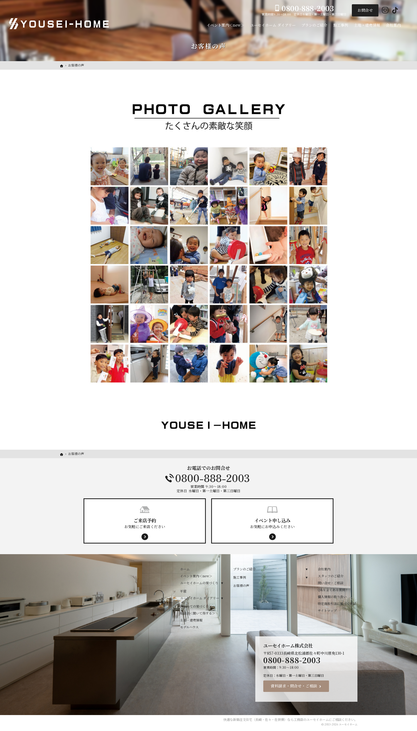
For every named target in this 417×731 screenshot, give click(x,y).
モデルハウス (189, 627)
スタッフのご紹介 (330, 576)
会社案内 (324, 569)
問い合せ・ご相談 (330, 582)
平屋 (183, 591)
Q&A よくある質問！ (333, 589)
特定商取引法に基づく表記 (337, 603)
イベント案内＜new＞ (196, 576)
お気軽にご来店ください (144, 523)
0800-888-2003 (208, 478)
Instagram (385, 10)
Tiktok (395, 10)
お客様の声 (241, 585)
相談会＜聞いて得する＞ (197, 613)
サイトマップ (327, 610)
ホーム (185, 569)
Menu (411, 129)
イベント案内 (411, 210)
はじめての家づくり (194, 606)
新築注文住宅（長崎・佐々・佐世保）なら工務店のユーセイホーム (281, 719)
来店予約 (411, 170)
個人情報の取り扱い (332, 596)
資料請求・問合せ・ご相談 (294, 685)
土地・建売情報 (191, 620)
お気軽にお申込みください (272, 523)
